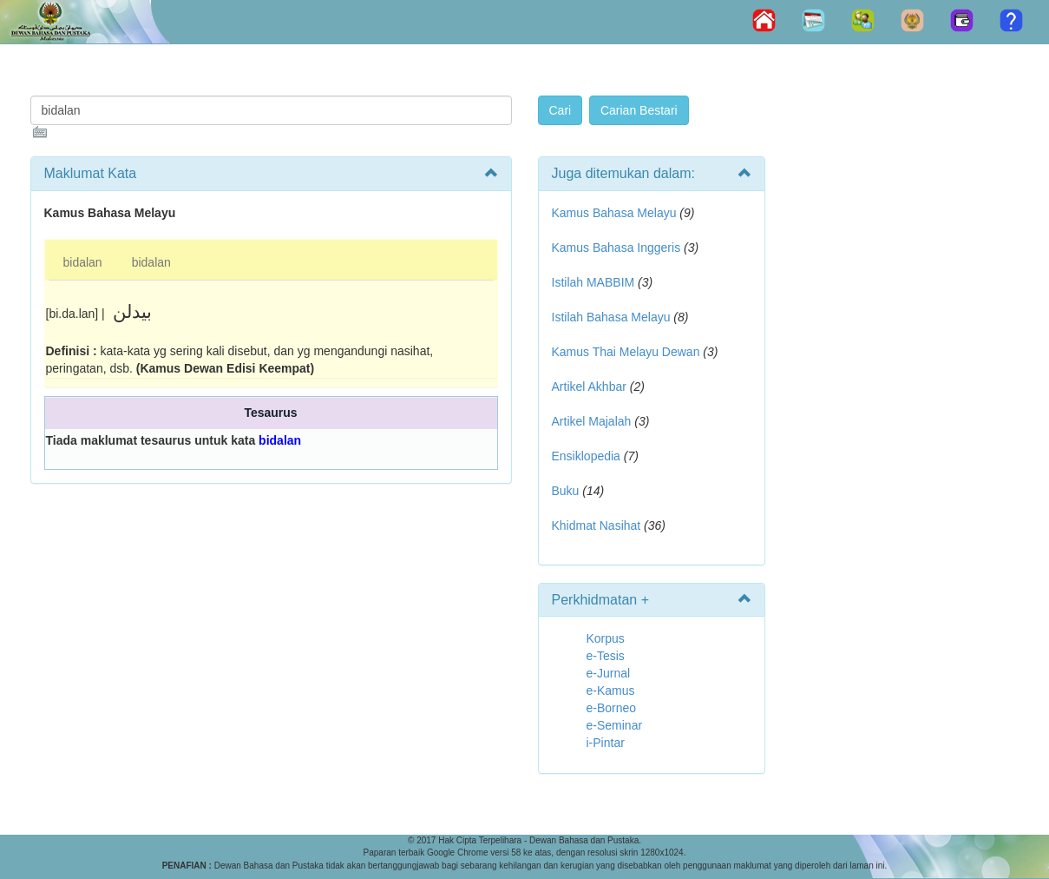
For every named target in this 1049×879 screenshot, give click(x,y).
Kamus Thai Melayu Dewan (626, 352)
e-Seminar (615, 725)
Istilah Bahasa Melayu (611, 317)
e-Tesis (606, 656)
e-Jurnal (609, 673)
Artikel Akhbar (589, 386)
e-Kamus (611, 690)
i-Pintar (606, 743)
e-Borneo (612, 708)
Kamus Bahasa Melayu (616, 213)
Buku (566, 491)
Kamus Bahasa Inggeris (616, 247)
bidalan (82, 262)
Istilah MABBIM (593, 282)
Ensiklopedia (586, 456)
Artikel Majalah (592, 421)
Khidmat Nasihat (596, 525)
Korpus (606, 638)
